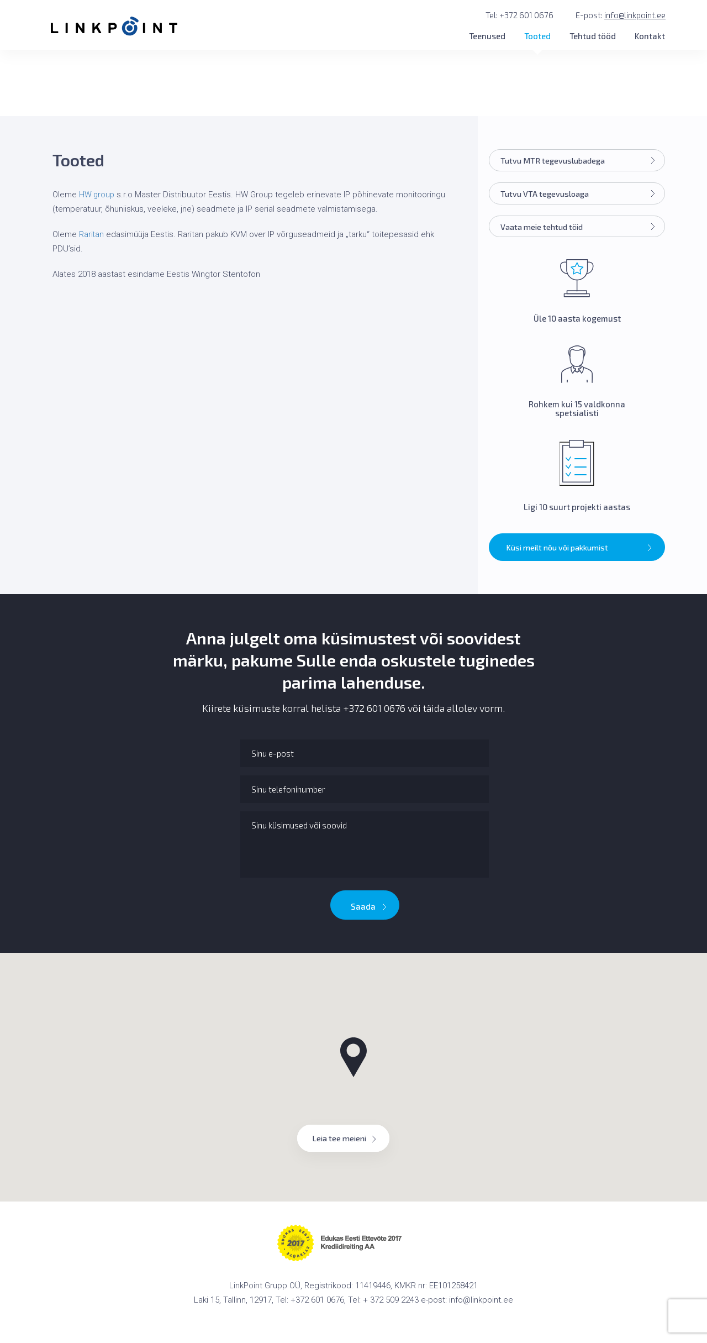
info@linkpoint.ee (635, 15)
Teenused (487, 36)
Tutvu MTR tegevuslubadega (580, 161)
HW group (97, 195)
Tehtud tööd (592, 36)
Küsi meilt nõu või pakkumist (579, 550)
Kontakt (650, 36)
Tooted (537, 36)
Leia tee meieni (348, 1141)
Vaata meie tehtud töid (580, 229)
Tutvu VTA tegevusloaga (580, 195)
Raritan (91, 234)
